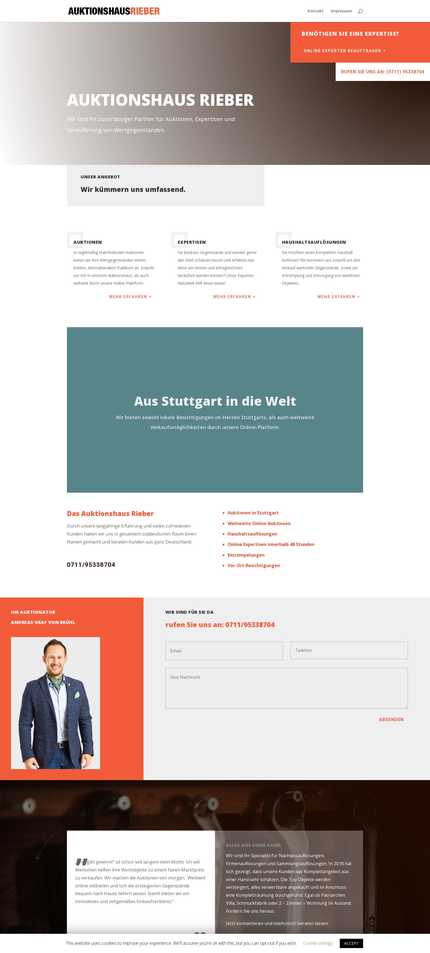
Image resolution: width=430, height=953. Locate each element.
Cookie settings (318, 943)
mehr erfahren (128, 297)
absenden (391, 719)
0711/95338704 (91, 564)
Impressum (341, 11)
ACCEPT (351, 943)
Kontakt (316, 11)
